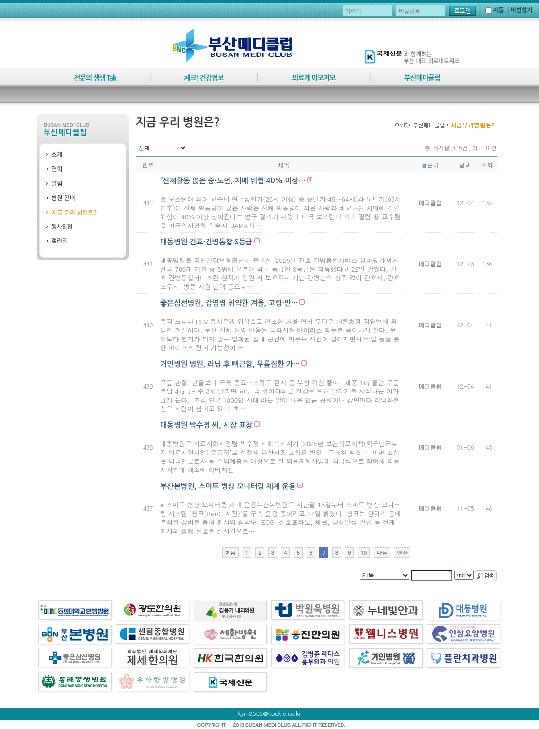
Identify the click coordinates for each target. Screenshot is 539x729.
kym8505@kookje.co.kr (269, 714)
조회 (487, 165)
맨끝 (402, 552)
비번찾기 (521, 10)
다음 (381, 552)
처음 (230, 552)
